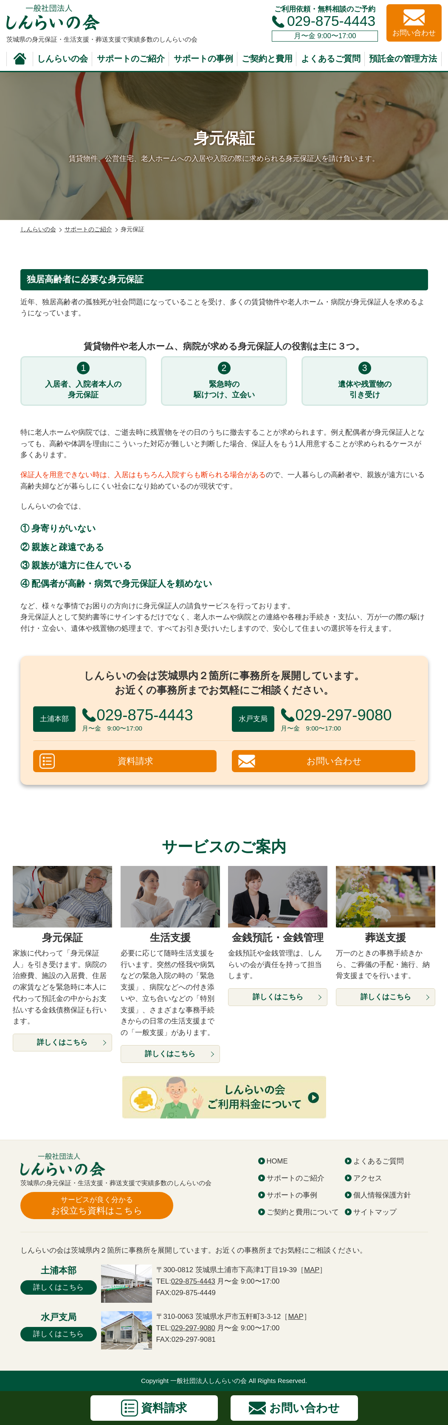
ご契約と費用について (303, 1212)
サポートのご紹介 (131, 58)
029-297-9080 (193, 1328)
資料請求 (135, 761)
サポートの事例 (203, 58)
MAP (311, 1270)
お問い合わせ (334, 761)
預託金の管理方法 (403, 58)
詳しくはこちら (58, 1287)
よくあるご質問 (331, 58)
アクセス (367, 1178)
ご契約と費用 (267, 58)
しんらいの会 (62, 58)
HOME (277, 1161)
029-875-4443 (331, 21)
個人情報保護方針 (382, 1195)
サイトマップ (375, 1212)
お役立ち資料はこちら (97, 1205)
